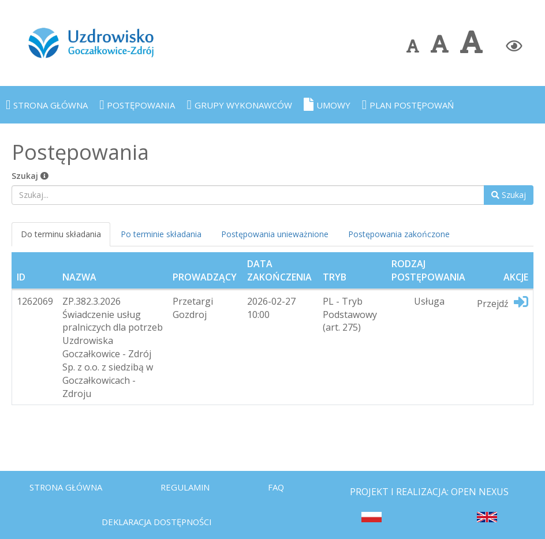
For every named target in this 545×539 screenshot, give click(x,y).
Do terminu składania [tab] (61, 234)
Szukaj (30, 175)
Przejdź (502, 302)
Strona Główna (69, 482)
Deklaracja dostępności (162, 519)
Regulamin (193, 482)
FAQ (286, 482)
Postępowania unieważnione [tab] (275, 234)
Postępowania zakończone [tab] (399, 234)
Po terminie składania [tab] (161, 234)
